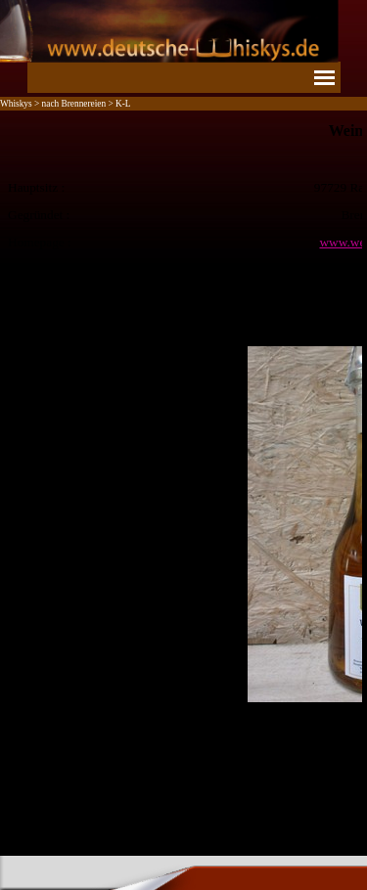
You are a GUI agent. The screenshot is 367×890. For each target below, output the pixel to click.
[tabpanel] (183, 480)
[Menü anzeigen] (325, 77)
